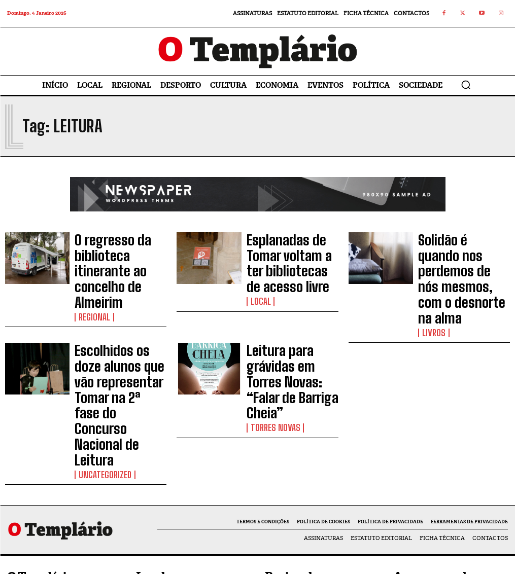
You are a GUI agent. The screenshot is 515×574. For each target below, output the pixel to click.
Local (258, 272)
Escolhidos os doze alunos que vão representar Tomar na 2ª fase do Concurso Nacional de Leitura (120, 315)
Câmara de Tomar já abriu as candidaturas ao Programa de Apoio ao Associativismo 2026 (193, 469)
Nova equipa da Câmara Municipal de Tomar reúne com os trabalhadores (186, 503)
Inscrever (485, 525)
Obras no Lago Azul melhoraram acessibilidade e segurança (319, 513)
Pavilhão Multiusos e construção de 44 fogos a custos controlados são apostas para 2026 (312, 474)
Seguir (490, 483)
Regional (90, 272)
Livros (430, 272)
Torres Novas (270, 334)
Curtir (490, 461)
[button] (466, 85)
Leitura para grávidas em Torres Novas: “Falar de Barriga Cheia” (288, 315)
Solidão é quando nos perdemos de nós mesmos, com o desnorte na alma (462, 253)
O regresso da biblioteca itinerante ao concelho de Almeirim (117, 253)
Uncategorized (99, 339)
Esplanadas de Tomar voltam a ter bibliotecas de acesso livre (292, 253)
